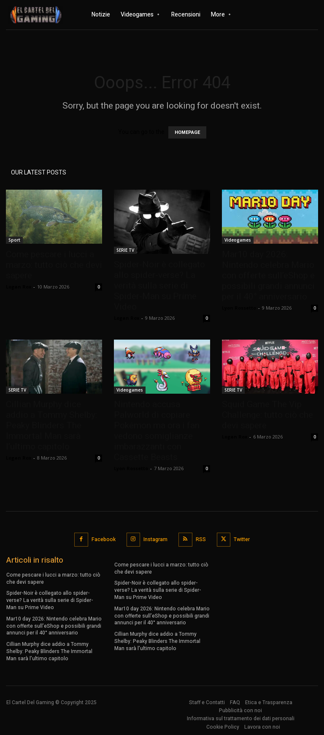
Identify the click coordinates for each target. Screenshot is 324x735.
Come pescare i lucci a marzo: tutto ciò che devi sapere (54, 264)
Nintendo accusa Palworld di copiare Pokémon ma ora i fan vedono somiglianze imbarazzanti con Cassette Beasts (157, 430)
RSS (201, 539)
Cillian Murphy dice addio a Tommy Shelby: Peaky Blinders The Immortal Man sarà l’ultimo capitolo (51, 425)
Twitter (242, 539)
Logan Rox (18, 286)
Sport (14, 240)
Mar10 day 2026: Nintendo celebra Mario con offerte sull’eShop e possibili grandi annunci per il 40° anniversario (268, 275)
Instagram (155, 539)
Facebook (104, 539)
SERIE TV (125, 250)
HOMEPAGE (187, 132)
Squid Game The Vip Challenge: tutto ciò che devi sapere (267, 414)
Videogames (237, 240)
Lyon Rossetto (239, 308)
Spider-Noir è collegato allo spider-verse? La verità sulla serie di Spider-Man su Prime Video (159, 285)
